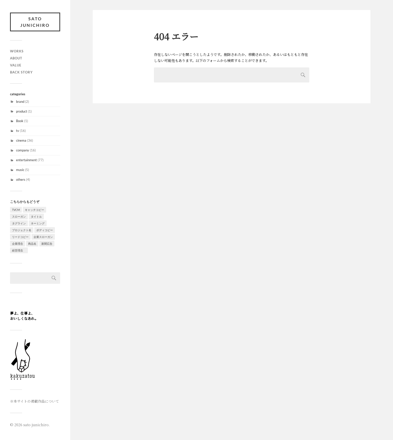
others (20, 180)
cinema (21, 140)
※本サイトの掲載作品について (34, 401)
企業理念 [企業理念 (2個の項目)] (17, 243)
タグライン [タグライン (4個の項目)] (19, 223)
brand (20, 102)
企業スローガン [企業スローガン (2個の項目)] (43, 236)
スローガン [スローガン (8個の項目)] (19, 216)
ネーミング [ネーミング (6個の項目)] (38, 223)
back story (21, 72)
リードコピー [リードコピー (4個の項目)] (20, 236)
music (20, 170)
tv (17, 131)
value (15, 65)
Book (19, 121)
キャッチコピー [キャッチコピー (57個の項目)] (34, 209)
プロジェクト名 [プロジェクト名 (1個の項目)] (21, 230)
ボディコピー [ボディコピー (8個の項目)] (44, 230)
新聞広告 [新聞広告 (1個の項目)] (46, 243)
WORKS (17, 51)
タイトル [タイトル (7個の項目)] (36, 216)
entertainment (26, 160)
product (21, 111)
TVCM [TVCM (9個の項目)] (16, 209)
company (22, 150)
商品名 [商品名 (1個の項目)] (32, 243)
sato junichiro (35, 22)
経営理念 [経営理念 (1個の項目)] (19, 250)
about (16, 58)
